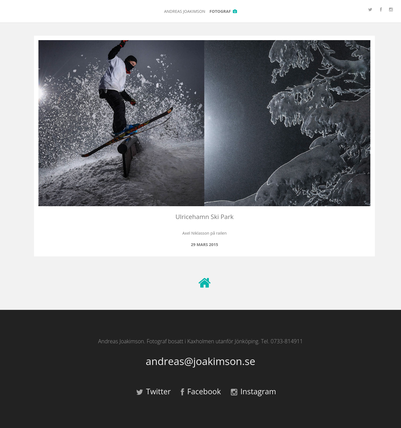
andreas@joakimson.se (200, 361)
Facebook (201, 391)
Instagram (253, 391)
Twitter (153, 391)
